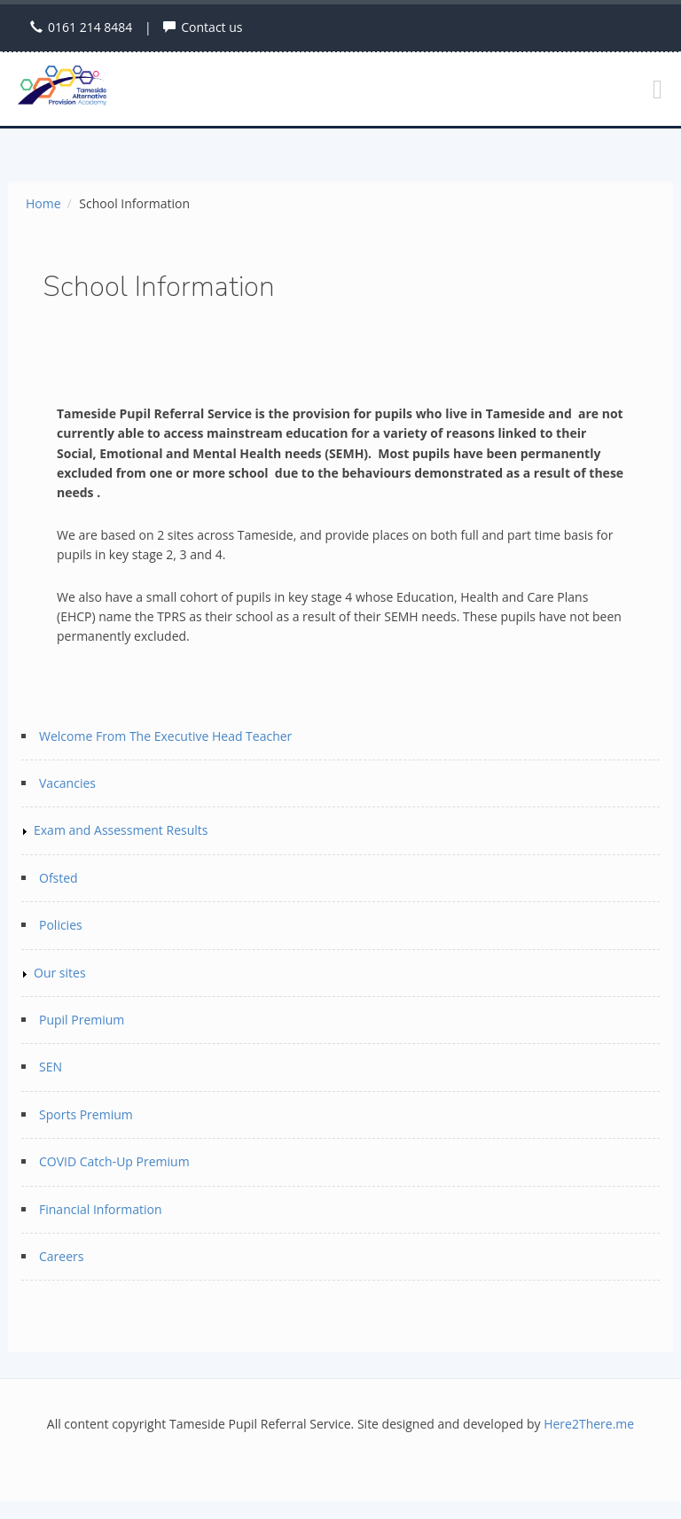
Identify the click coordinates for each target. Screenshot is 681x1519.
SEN (50, 1066)
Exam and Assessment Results (120, 830)
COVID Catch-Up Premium (114, 1161)
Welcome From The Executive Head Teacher (165, 736)
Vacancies (67, 783)
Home (43, 203)
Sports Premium (86, 1114)
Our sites (60, 972)
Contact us (211, 27)
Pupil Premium (81, 1019)
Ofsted (58, 877)
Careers (61, 1256)
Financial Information (100, 1209)
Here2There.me (589, 1423)
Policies (60, 924)
